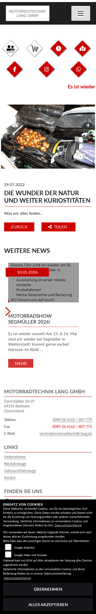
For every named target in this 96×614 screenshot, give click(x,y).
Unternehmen (15, 457)
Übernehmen (48, 589)
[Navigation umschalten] (80, 13)
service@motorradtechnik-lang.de (65, 433)
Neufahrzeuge (15, 464)
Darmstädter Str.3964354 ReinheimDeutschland (19, 406)
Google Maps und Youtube (30, 555)
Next (89, 137)
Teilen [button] (58, 226)
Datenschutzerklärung (68, 525)
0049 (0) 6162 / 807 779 (72, 419)
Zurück (19, 226)
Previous (6, 137)
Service (9, 477)
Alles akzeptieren (48, 604)
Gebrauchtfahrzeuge (20, 470)
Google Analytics (24, 547)
